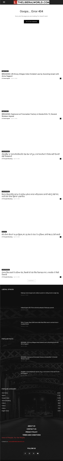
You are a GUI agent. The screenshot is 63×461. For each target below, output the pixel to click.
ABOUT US (31, 426)
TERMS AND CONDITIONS (31, 435)
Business (4, 231)
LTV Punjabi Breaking (7, 158)
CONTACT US (31, 429)
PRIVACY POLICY (31, 432)
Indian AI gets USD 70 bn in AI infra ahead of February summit (37, 307)
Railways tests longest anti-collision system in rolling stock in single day (40, 293)
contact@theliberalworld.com (16, 441)
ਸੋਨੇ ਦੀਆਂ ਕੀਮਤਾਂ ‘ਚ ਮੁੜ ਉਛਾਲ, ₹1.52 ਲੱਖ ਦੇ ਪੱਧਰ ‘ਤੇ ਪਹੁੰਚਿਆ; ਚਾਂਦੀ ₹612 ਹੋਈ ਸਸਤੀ (31, 235)
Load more (31, 280)
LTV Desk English (6, 78)
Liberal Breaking (5, 151)
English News (5, 71)
